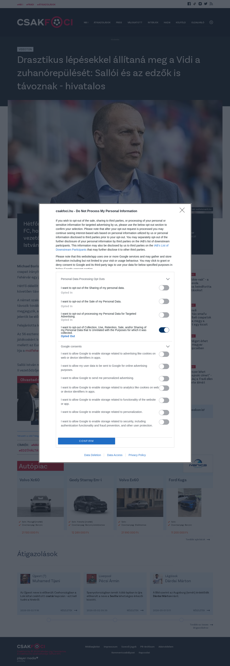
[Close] (183, 211)
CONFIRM (86, 440)
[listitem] (115, 279)
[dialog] (115, 333)
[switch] (164, 287)
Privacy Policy (137, 455)
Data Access (114, 455)
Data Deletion (92, 455)
